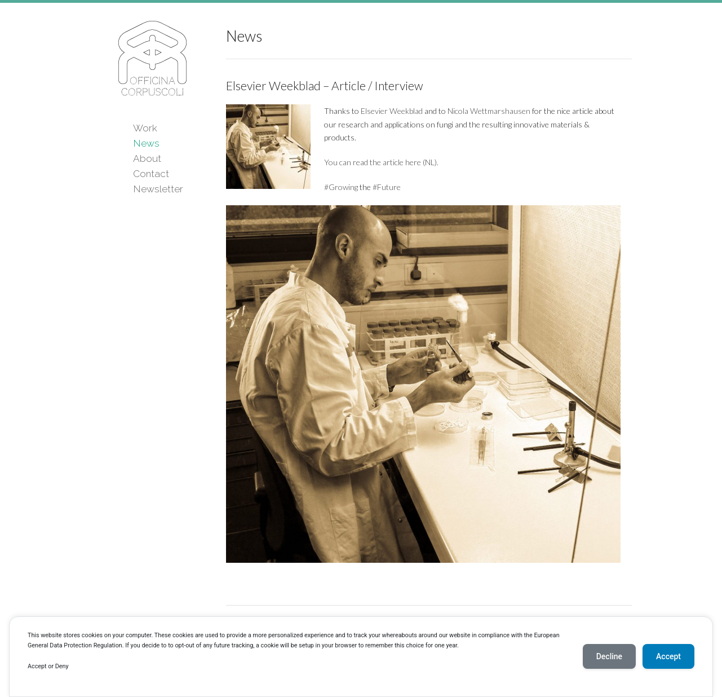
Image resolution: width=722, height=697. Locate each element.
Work (145, 128)
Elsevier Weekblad (392, 111)
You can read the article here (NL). (381, 162)
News (146, 143)
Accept (668, 656)
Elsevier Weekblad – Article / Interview (324, 85)
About (147, 158)
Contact (151, 173)
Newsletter (158, 189)
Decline (609, 656)
